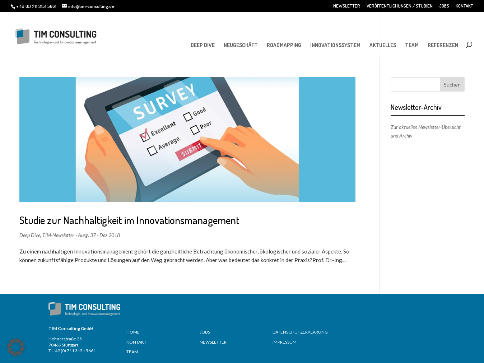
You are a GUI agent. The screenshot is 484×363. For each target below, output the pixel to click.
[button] (16, 347)
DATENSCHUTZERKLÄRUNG (300, 332)
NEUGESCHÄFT (241, 45)
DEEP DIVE (203, 45)
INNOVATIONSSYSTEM (335, 45)
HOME (133, 332)
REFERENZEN (443, 45)
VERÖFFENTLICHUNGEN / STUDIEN (400, 6)
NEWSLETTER (346, 6)
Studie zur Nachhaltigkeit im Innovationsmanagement (129, 220)
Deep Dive (29, 235)
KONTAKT (464, 6)
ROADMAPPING (284, 45)
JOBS (444, 6)
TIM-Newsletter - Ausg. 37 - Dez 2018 (81, 235)
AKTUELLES (382, 45)
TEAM (412, 45)
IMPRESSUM (285, 342)
